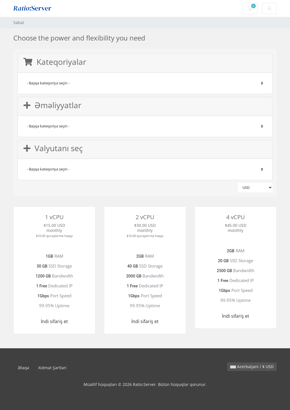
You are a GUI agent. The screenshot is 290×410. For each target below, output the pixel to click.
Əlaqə (23, 367)
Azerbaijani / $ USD (252, 366)
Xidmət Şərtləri (52, 367)
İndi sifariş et (54, 321)
